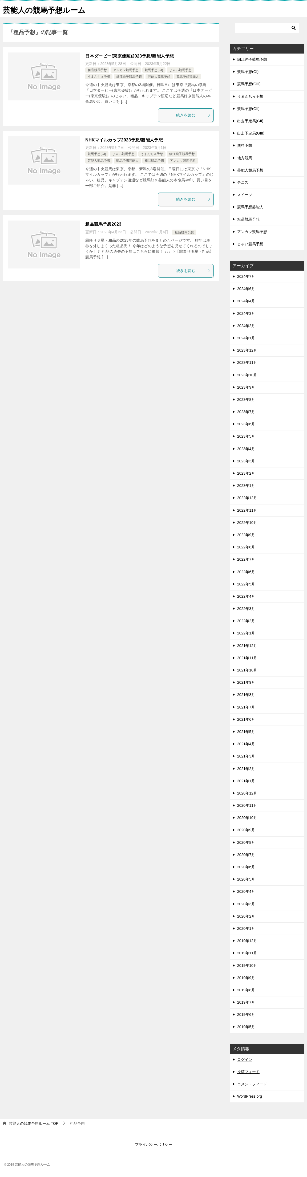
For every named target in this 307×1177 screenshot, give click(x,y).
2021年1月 (246, 781)
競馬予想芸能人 (187, 77)
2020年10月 (247, 818)
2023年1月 (246, 485)
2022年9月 (246, 535)
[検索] (267, 28)
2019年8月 (246, 990)
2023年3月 (246, 461)
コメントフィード (252, 1084)
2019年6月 (246, 1014)
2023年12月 (247, 350)
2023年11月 (247, 362)
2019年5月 (246, 1027)
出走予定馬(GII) (250, 121)
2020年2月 (246, 916)
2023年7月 (246, 412)
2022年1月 (246, 633)
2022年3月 (246, 608)
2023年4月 (246, 449)
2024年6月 (246, 289)
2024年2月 (246, 326)
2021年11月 (247, 658)
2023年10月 (247, 375)
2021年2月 (246, 769)
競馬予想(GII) (248, 109)
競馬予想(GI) (154, 70)
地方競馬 (244, 158)
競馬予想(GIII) (249, 84)
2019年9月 (246, 978)
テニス (242, 182)
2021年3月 (246, 756)
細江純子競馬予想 (129, 77)
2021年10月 (247, 670)
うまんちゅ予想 (99, 77)
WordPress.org (249, 1096)
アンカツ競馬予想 (126, 70)
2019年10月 (247, 965)
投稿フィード (248, 1072)
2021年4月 (246, 744)
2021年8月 (246, 695)
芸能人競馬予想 (159, 77)
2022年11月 (247, 510)
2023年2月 (246, 473)
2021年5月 (246, 732)
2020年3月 (246, 904)
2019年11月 (247, 953)
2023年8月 (246, 399)
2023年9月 (246, 387)
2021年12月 (247, 646)
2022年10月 (247, 522)
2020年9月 (246, 830)
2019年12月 (247, 941)
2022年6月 (246, 572)
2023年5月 (246, 436)
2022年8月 (246, 547)
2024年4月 (246, 301)
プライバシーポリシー (153, 1144)
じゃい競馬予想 (180, 70)
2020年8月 (246, 842)
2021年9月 (246, 682)
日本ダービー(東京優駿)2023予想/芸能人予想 (129, 56)
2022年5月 (246, 584)
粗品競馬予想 (97, 70)
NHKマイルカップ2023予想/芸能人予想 (124, 140)
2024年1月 (246, 338)
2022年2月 (246, 621)
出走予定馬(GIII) (250, 133)
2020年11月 (247, 805)
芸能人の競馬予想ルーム (47, 9)
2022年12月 (247, 498)
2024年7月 (246, 276)
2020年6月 (246, 867)
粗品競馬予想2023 (103, 224)
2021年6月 (246, 719)
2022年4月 (246, 596)
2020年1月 (246, 928)
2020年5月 (246, 879)
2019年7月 (246, 1002)
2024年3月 (246, 313)
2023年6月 (246, 424)
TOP (33, 1123)
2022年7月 (246, 559)
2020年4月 (246, 891)
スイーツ (244, 195)
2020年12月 (247, 793)
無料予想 (244, 145)
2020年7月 (246, 855)
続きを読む (193, 115)
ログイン (244, 1059)
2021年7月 (246, 707)
